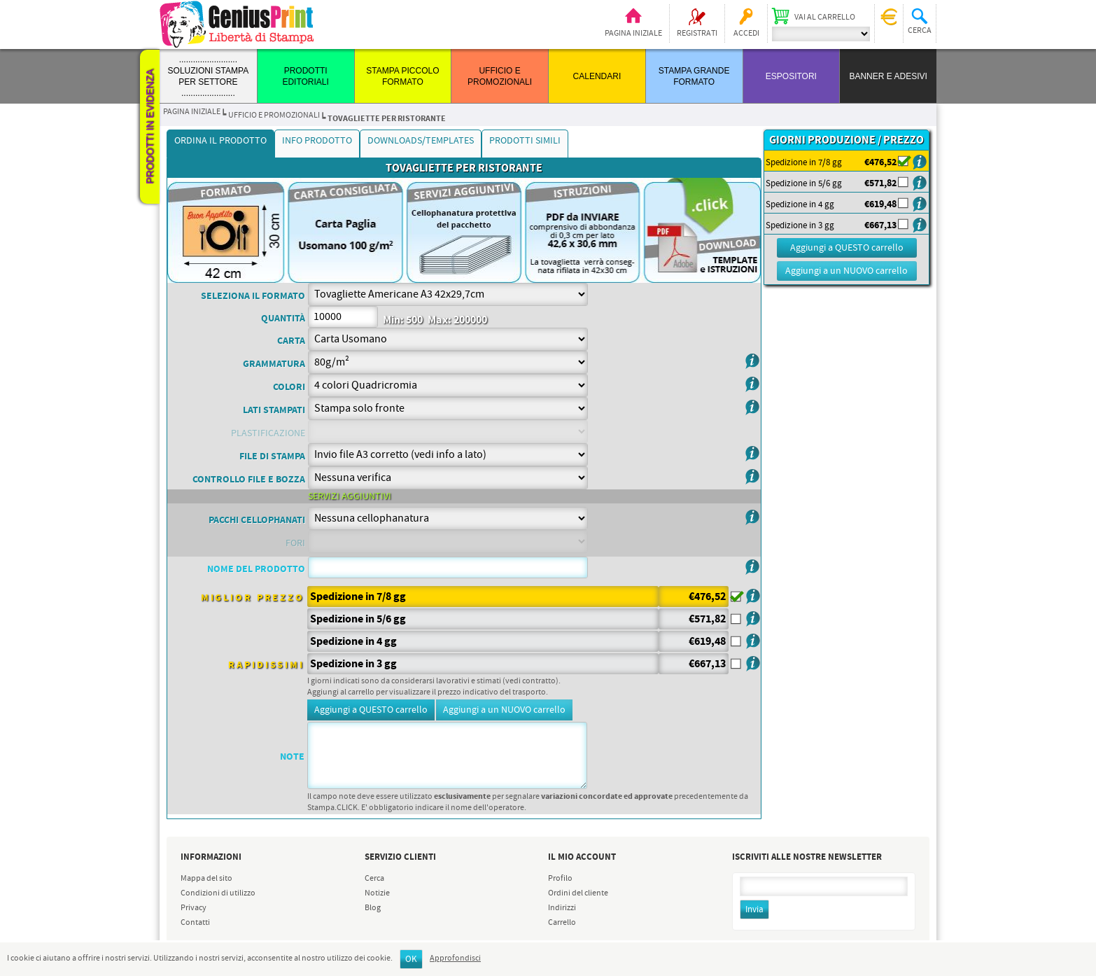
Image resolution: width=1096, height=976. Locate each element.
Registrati (697, 33)
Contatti (195, 922)
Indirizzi (562, 908)
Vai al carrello (824, 17)
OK (411, 959)
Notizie (377, 893)
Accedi (746, 33)
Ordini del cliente (578, 893)
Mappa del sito (206, 878)
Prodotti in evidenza (149, 126)
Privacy (193, 908)
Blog (373, 908)
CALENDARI (597, 76)
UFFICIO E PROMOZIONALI (274, 115)
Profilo (560, 878)
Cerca (374, 878)
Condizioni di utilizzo (218, 893)
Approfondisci (455, 958)
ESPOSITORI (791, 76)
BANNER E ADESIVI (888, 76)
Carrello (562, 922)
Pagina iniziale (633, 33)
